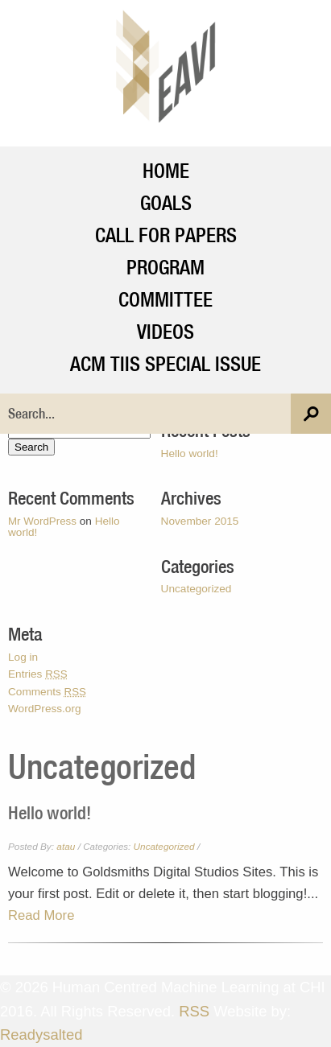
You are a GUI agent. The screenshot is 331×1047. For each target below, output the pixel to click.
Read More (41, 915)
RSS (194, 1011)
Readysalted (41, 1034)
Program (165, 266)
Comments (47, 692)
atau (65, 846)
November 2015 (200, 521)
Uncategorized (196, 589)
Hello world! (189, 453)
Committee (165, 299)
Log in (23, 657)
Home (166, 170)
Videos (165, 331)
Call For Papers (166, 234)
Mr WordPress (42, 521)
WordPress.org (44, 709)
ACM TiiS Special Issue (165, 363)
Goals (166, 202)
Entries (38, 674)
